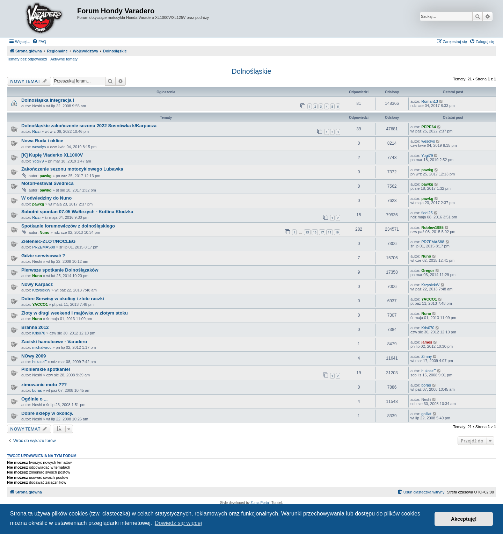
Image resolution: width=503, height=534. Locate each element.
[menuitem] (39, 41)
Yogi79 (38, 161)
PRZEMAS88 (43, 247)
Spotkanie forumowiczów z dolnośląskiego (68, 226)
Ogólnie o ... (34, 399)
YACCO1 (40, 304)
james (426, 342)
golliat (426, 414)
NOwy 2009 (33, 356)
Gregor (427, 270)
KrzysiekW (41, 290)
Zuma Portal (259, 503)
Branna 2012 (35, 327)
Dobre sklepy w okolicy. (47, 413)
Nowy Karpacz (37, 284)
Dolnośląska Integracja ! (47, 100)
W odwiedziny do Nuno (46, 198)
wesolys (39, 147)
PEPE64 (428, 127)
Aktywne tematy (64, 59)
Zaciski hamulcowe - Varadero (54, 341)
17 (322, 232)
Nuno (44, 232)
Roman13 (429, 101)
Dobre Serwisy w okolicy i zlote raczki (62, 298)
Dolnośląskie (251, 71)
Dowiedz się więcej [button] (178, 523)
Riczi (36, 131)
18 (329, 232)
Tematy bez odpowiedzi (27, 59)
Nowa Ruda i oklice (42, 140)
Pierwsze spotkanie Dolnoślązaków (60, 270)
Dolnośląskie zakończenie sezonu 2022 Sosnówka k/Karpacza (88, 125)
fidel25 (426, 213)
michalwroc (41, 347)
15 (307, 232)
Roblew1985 (432, 227)
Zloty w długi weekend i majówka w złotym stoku (74, 313)
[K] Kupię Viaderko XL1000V (52, 155)
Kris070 (38, 333)
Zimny (426, 356)
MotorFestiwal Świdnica (47, 183)
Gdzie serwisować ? (43, 255)
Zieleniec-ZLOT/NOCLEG (48, 241)
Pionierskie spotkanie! (45, 369)
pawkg (45, 176)
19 (337, 232)
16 (314, 232)
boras (37, 390)
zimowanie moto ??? (44, 384)
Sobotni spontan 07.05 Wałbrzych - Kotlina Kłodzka (77, 211)
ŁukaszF (39, 362)
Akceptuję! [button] (464, 519)
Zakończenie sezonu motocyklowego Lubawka (72, 169)
